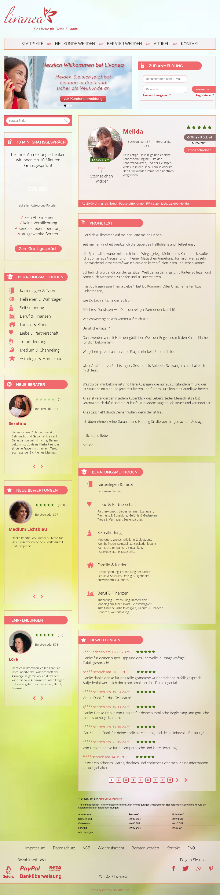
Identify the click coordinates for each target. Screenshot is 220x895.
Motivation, (105, 540)
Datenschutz (64, 848)
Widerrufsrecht (111, 848)
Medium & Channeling (39, 350)
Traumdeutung (33, 341)
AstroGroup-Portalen (110, 798)
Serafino (17, 423)
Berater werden (124, 43)
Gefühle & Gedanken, (143, 515)
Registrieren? (204, 95)
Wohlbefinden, (107, 544)
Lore (13, 659)
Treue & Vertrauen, (110, 519)
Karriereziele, (139, 600)
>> (186, 780)
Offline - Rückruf (199, 137)
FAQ (191, 848)
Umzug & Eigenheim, (136, 576)
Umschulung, (122, 600)
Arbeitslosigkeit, (126, 608)
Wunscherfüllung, (124, 540)
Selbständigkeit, (142, 604)
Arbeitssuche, (107, 608)
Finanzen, (104, 612)
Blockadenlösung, (145, 544)
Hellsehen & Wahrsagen (41, 299)
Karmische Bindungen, (112, 548)
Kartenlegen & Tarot (37, 290)
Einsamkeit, (135, 548)
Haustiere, (122, 580)
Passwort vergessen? (157, 95)
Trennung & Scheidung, (113, 515)
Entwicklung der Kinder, (135, 572)
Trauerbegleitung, (109, 552)
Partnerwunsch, (108, 511)
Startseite (32, 43)
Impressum (35, 848)
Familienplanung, (108, 572)
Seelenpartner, (133, 519)
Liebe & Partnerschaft (39, 333)
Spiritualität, (125, 544)
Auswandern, (106, 580)
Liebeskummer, (129, 511)
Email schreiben (200, 150)
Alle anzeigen (85, 832)
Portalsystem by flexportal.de (110, 890)
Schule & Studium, (110, 576)
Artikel (161, 43)
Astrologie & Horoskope (41, 358)
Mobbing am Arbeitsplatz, (114, 604)
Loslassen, (147, 511)
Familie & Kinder (34, 324)
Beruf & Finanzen (35, 316)
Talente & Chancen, (151, 608)
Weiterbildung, (120, 612)
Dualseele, (128, 552)
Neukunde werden (75, 43)
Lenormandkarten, (110, 491)
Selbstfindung (32, 307)
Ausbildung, (105, 600)
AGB (86, 848)
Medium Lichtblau (28, 529)
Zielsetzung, (144, 540)
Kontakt (190, 43)
